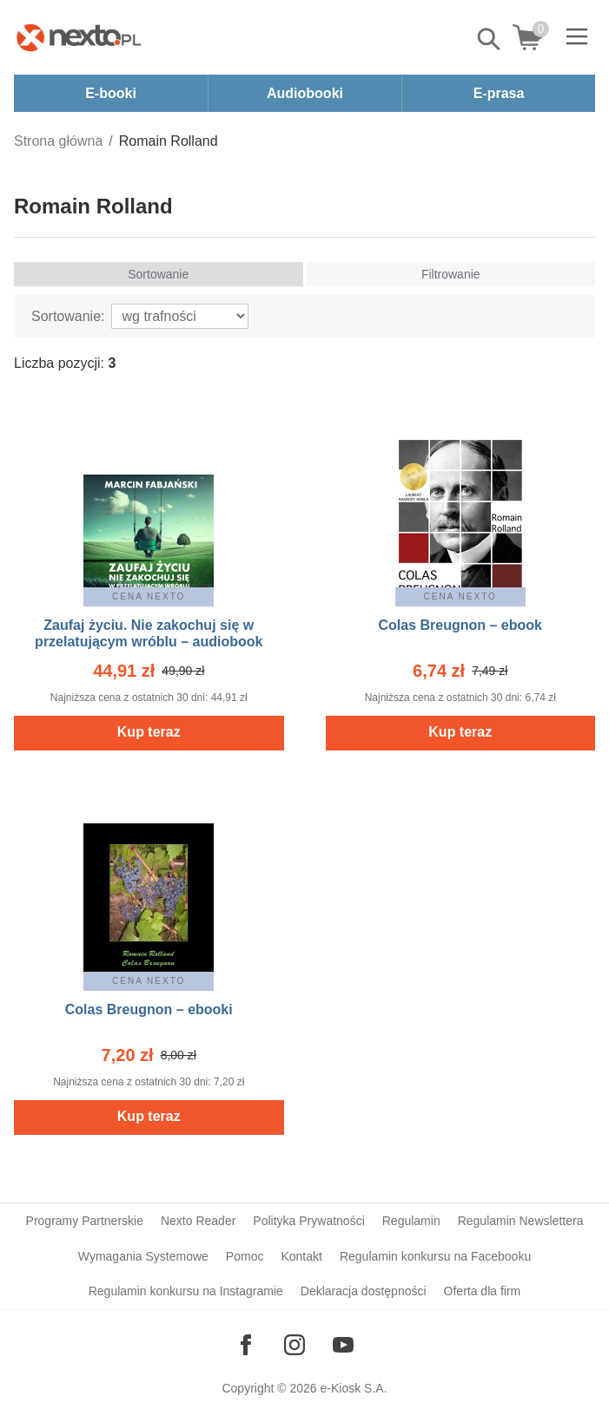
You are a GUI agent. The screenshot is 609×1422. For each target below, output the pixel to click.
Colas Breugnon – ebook (460, 625)
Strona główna (58, 141)
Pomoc (245, 1256)
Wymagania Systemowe (143, 1256)
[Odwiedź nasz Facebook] (246, 1345)
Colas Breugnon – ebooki (149, 1009)
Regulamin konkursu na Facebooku (435, 1256)
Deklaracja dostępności (364, 1291)
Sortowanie (158, 274)
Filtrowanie (450, 274)
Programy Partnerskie (84, 1221)
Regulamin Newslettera (521, 1221)
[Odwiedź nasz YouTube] (343, 1345)
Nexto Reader (198, 1221)
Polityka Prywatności (308, 1221)
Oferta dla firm (482, 1291)
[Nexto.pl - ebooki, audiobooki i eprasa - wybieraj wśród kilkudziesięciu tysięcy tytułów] (79, 37)
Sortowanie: (68, 316)
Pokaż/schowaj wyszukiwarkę (490, 39)
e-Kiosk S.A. (354, 1388)
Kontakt (301, 1256)
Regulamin (411, 1221)
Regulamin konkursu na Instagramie (186, 1291)
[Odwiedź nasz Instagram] (294, 1345)
